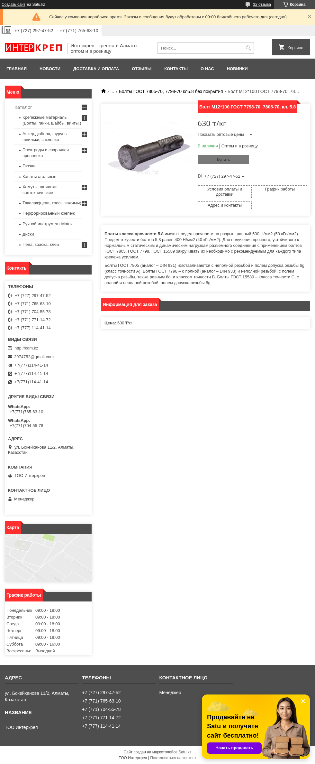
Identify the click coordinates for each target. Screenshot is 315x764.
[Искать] (248, 48)
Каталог (23, 107)
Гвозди (29, 165)
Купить (223, 159)
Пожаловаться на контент (173, 758)
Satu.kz (184, 752)
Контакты (176, 68)
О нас (207, 68)
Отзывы (141, 68)
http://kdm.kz (26, 348)
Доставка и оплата (96, 68)
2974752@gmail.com (34, 356)
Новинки (237, 68)
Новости (50, 68)
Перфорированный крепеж (48, 213)
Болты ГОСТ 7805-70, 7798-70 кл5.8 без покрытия (171, 91)
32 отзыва (262, 4)
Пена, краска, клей (40, 244)
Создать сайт (13, 4)
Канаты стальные (39, 176)
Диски (28, 234)
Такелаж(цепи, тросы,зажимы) (51, 202)
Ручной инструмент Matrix (47, 223)
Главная (16, 68)
